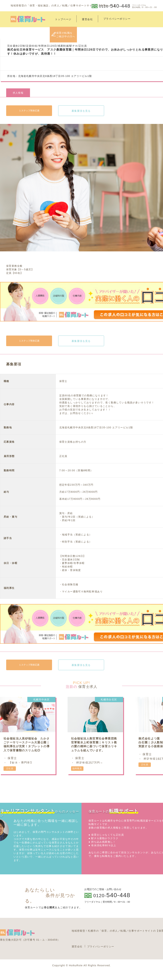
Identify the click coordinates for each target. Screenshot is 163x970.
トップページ (63, 19)
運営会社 (87, 19)
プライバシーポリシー (100, 946)
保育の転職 (65, 34)
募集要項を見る (81, 110)
